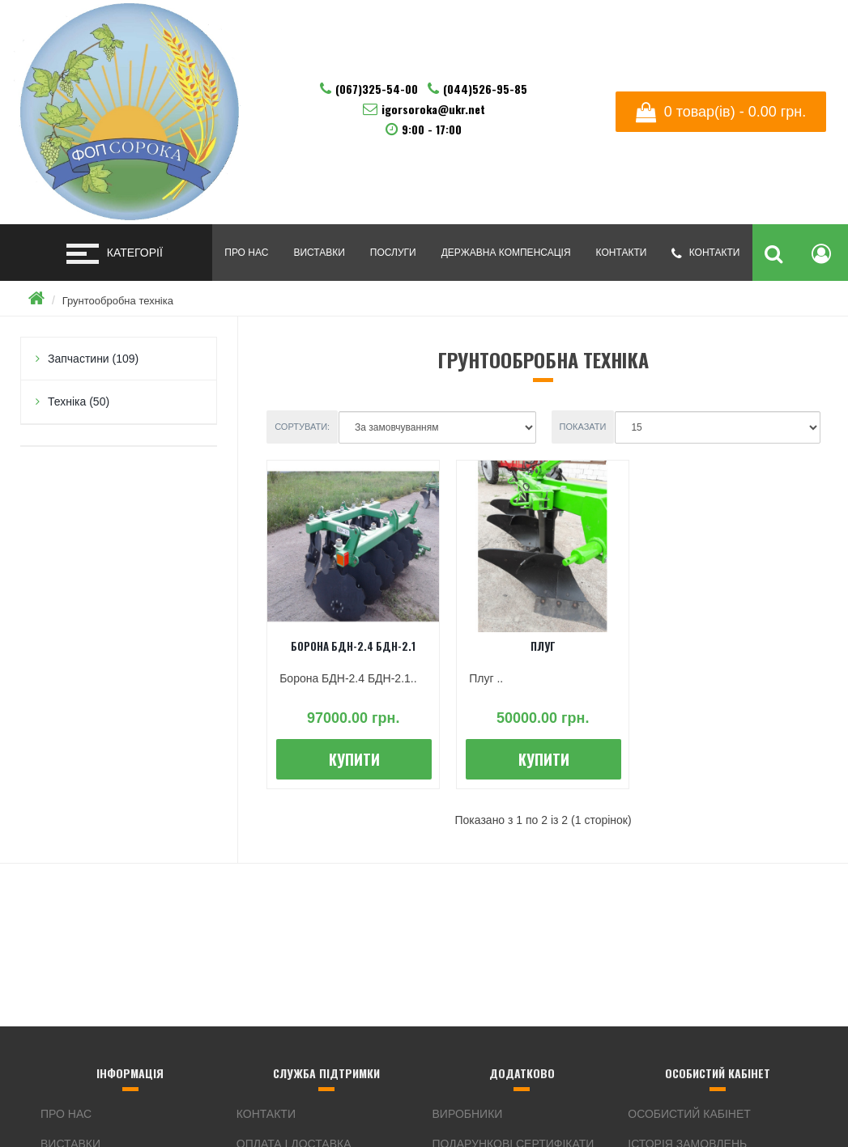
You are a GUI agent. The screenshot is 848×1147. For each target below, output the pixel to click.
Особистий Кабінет (689, 1113)
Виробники (468, 1113)
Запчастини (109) (93, 358)
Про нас (246, 252)
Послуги (393, 252)
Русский (785, 40)
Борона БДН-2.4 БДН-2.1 (353, 646)
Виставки (318, 252)
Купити (354, 759)
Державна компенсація (506, 252)
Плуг (543, 646)
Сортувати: (302, 426)
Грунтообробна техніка (117, 301)
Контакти (621, 252)
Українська (731, 40)
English (758, 40)
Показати (583, 426)
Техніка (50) (78, 401)
